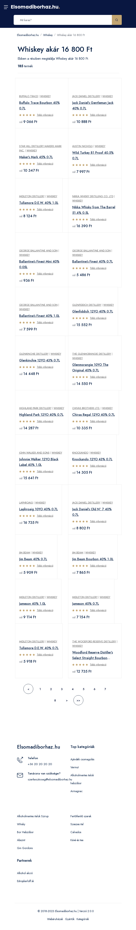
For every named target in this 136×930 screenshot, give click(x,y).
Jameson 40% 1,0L (32, 603)
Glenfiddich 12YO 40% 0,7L (92, 311)
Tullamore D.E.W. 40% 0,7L (39, 648)
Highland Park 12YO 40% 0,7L (41, 414)
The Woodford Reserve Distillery (94, 641)
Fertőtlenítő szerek (80, 816)
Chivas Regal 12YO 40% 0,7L (93, 414)
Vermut (74, 767)
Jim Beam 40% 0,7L (33, 559)
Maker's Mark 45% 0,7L (36, 157)
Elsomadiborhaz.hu (35, 7)
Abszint (21, 840)
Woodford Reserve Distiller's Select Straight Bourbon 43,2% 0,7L (92, 655)
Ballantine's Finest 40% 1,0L (39, 316)
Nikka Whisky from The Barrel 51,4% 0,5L (93, 210)
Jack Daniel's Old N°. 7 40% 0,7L (92, 512)
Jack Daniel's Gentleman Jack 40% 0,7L (92, 105)
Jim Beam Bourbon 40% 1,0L (92, 559)
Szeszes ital (77, 824)
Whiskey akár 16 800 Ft (71, 35)
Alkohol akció (25, 873)
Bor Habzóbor (25, 832)
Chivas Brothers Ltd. (86, 408)
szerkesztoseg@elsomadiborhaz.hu (50, 779)
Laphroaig (26, 502)
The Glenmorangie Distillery (91, 354)
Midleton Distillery (32, 196)
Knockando (80, 453)
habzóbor (76, 783)
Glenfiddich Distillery (86, 305)
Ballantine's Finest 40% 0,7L (92, 261)
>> (78, 700)
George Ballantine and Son (38, 250)
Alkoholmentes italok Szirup (33, 816)
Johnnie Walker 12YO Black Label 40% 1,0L (38, 462)
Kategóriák (83, 919)
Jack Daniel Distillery (86, 96)
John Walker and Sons (34, 453)
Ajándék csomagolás (82, 759)
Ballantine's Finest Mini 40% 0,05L (39, 264)
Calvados (75, 832)
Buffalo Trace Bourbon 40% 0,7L (39, 105)
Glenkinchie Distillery (34, 354)
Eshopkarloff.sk (25, 881)
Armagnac (76, 791)
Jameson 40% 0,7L (85, 603)
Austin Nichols (82, 146)
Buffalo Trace (28, 96)
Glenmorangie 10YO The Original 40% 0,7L (90, 367)
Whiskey (48, 35)
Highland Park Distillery (35, 408)
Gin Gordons (25, 848)
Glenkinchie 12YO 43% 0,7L (39, 360)
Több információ (45, 115)
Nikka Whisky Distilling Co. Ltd (92, 196)
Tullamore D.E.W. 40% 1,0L (38, 203)
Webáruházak (55, 919)
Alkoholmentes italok (82, 775)
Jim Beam (24, 552)
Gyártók (69, 919)
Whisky (21, 824)
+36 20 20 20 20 (40, 764)
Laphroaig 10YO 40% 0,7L (38, 509)
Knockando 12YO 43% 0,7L (92, 459)
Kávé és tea (76, 840)
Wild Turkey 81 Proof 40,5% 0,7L (93, 155)
